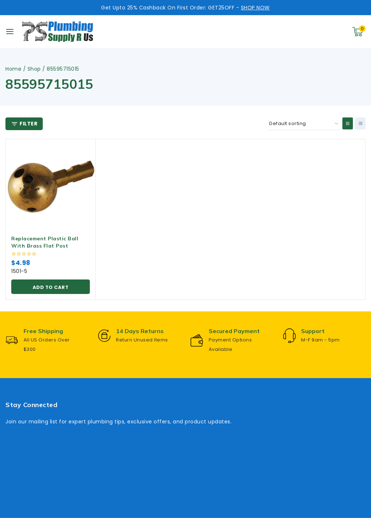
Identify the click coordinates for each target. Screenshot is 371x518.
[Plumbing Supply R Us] (57, 31)
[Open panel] (24, 123)
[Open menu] (9, 31)
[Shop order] (303, 123)
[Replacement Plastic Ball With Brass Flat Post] (50, 184)
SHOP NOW (255, 7)
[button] (50, 286)
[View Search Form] (323, 31)
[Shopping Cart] (359, 31)
